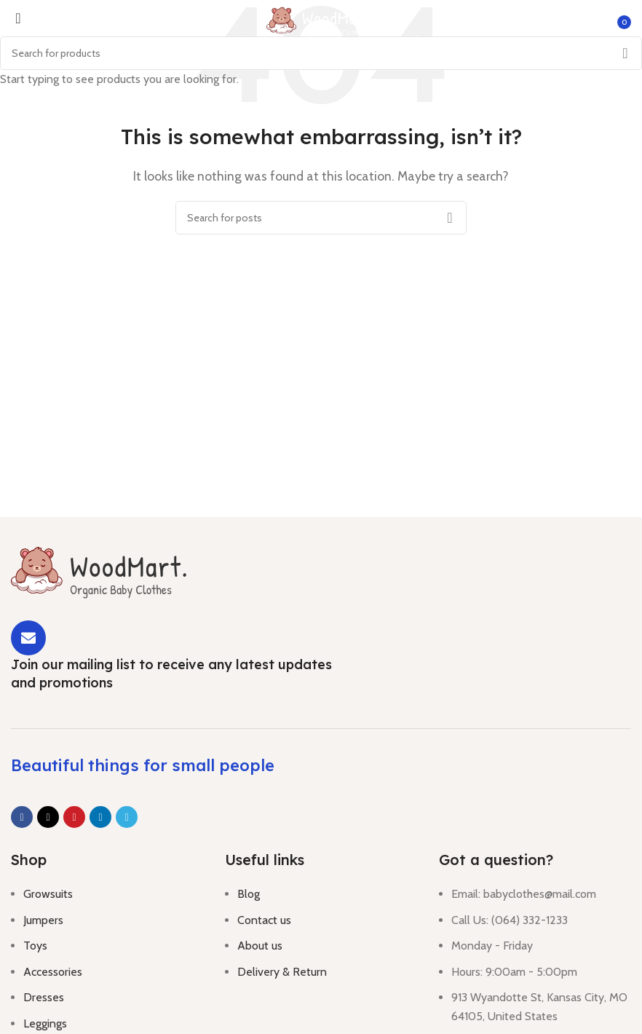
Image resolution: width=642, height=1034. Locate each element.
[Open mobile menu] (13, 21)
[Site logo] (321, 21)
